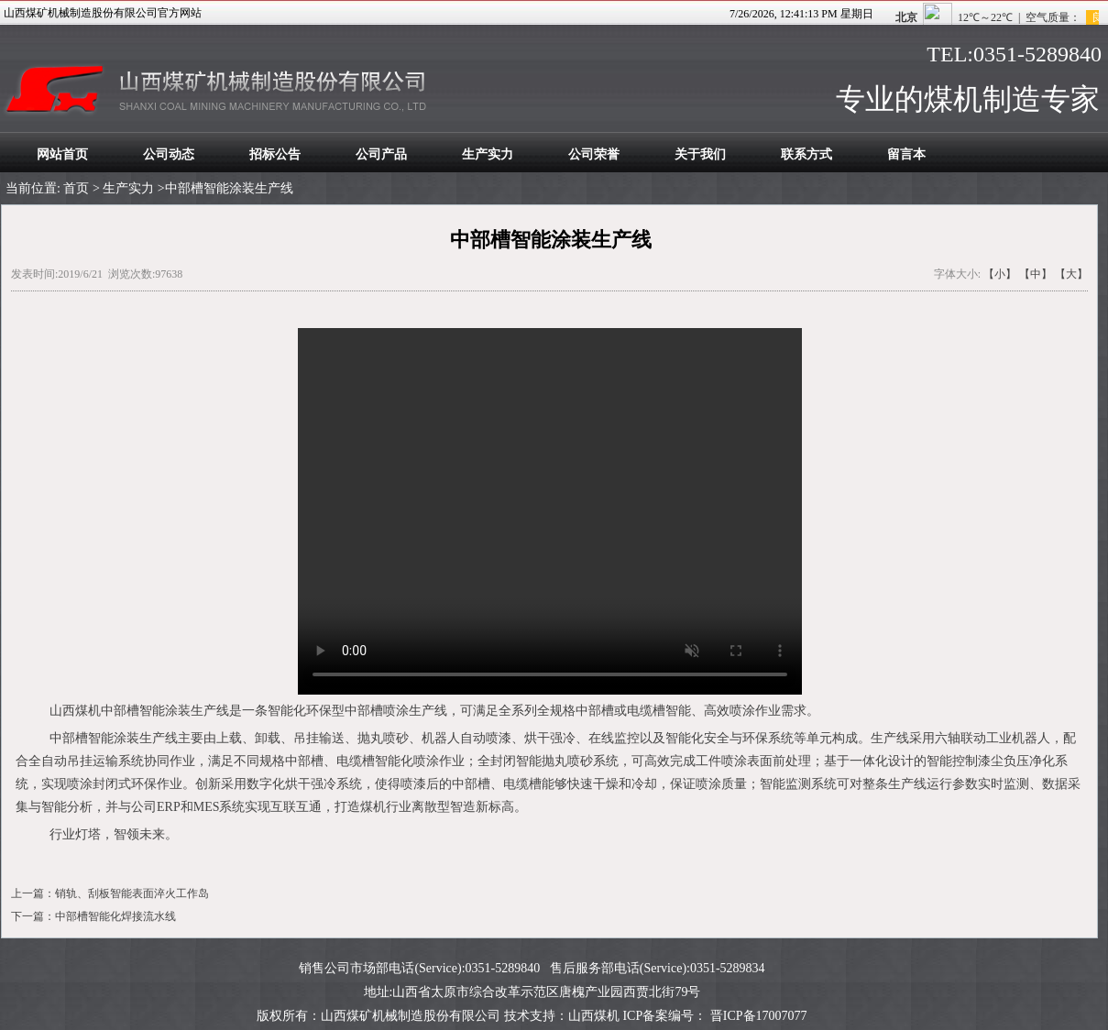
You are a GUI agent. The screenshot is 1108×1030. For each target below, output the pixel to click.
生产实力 (487, 154)
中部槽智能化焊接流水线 (115, 916)
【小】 (999, 274)
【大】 (1071, 274)
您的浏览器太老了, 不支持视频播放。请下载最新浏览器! (550, 511)
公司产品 (381, 154)
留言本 (906, 154)
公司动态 (168, 154)
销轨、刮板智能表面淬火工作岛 (132, 893)
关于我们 (700, 154)
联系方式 (806, 154)
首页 (76, 188)
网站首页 (62, 154)
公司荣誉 (594, 154)
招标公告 (275, 154)
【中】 (1035, 274)
